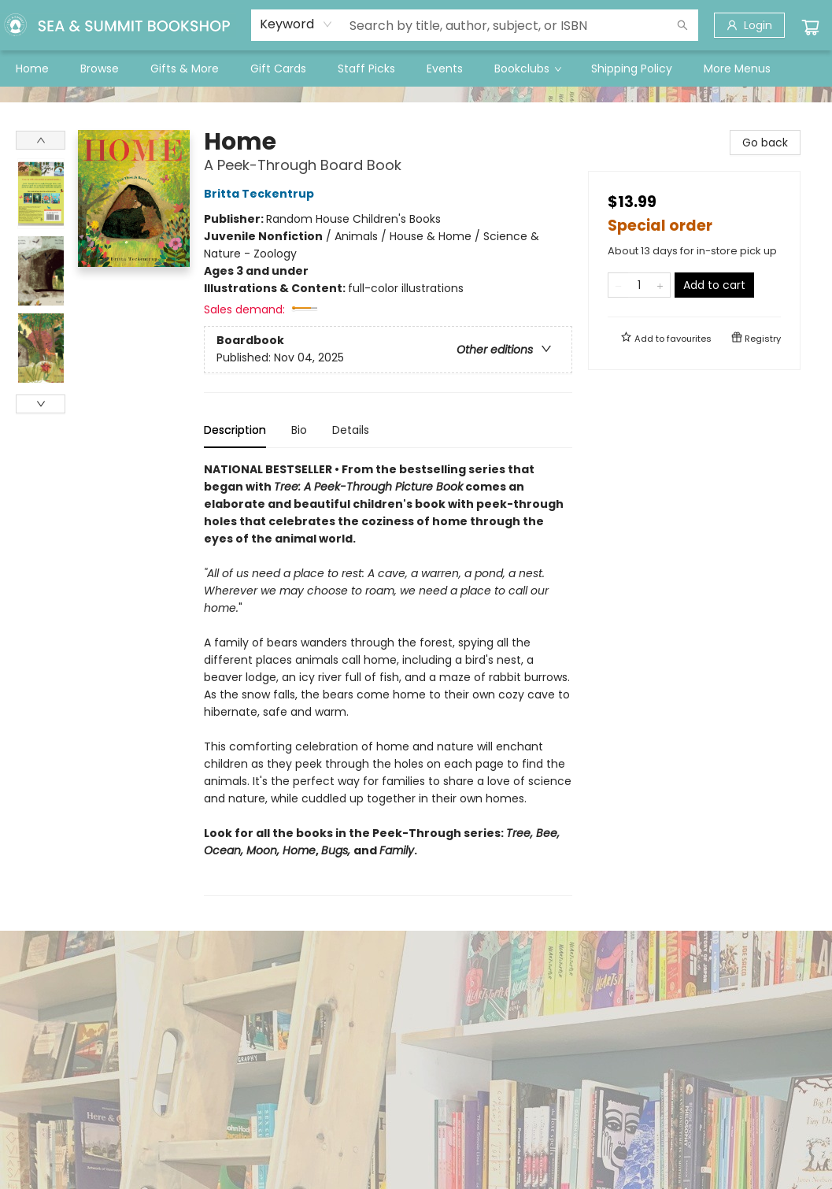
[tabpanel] (388, 678)
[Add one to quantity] (660, 285)
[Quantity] (639, 285)
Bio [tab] (299, 430)
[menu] (416, 68)
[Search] (682, 25)
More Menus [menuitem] (737, 68)
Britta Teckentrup (261, 194)
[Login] (749, 25)
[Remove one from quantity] (618, 285)
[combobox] (296, 24)
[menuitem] (32, 68)
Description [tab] (235, 430)
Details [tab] (350, 430)
